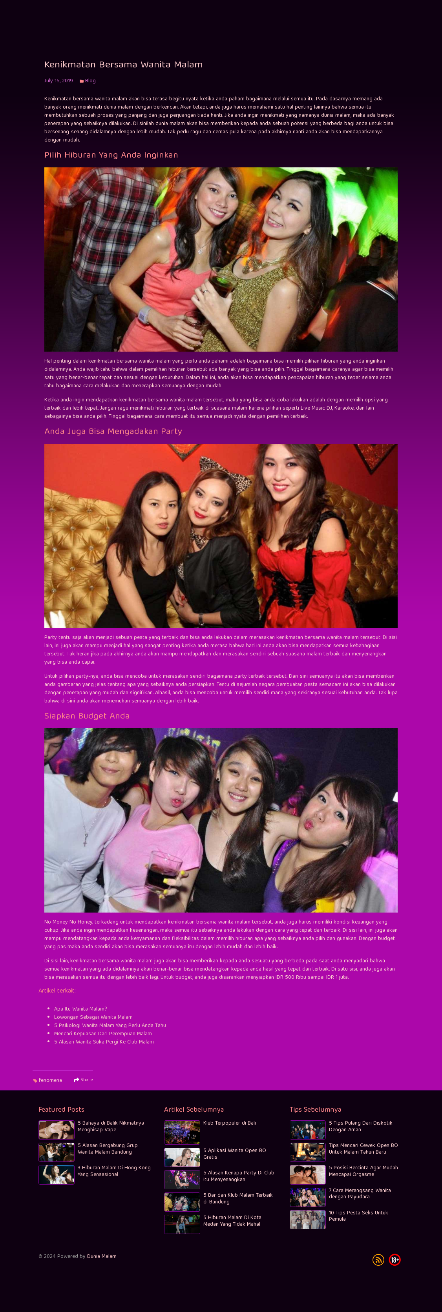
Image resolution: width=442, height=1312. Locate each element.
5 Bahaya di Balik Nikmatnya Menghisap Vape (111, 1128)
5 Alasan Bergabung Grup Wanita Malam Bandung (108, 1150)
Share (83, 1086)
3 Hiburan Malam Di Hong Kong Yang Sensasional (114, 1173)
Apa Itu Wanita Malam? (80, 1015)
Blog (90, 87)
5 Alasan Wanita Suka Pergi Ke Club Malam (104, 1048)
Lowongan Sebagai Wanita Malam (93, 1023)
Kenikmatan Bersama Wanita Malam (123, 71)
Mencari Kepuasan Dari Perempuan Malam (103, 1040)
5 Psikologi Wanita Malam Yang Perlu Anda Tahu (110, 1031)
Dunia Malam (102, 1258)
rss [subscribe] (378, 1261)
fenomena (50, 1086)
